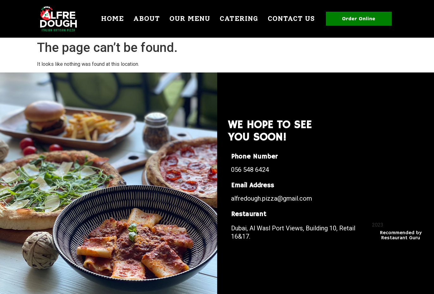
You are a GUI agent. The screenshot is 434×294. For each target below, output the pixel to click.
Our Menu (189, 18)
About (146, 18)
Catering (239, 18)
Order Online (358, 18)
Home (112, 18)
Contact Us (291, 18)
